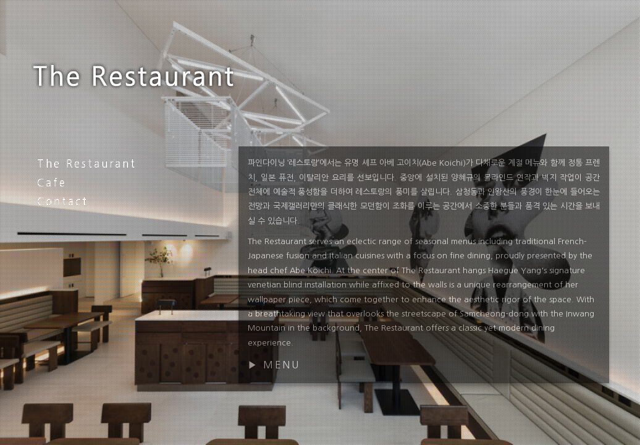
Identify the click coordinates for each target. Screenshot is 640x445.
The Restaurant (87, 163)
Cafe (52, 182)
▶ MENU (274, 365)
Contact (62, 201)
